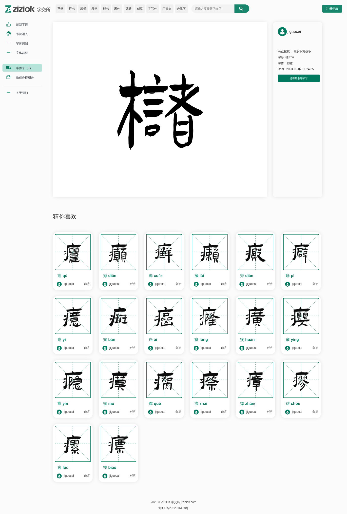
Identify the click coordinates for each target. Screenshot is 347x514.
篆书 (83, 8)
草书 (60, 8)
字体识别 (22, 43)
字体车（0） (24, 68)
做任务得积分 (25, 77)
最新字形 (22, 24)
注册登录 (332, 8)
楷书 (106, 8)
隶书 (94, 8)
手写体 (152, 8)
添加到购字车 (299, 78)
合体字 (181, 8)
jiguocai (65, 284)
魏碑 (129, 8)
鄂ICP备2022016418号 (173, 508)
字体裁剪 (22, 53)
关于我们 (22, 93)
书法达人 (22, 34)
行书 (72, 8)
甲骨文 (167, 8)
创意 (140, 8)
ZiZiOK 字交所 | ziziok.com (178, 502)
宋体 (117, 8)
